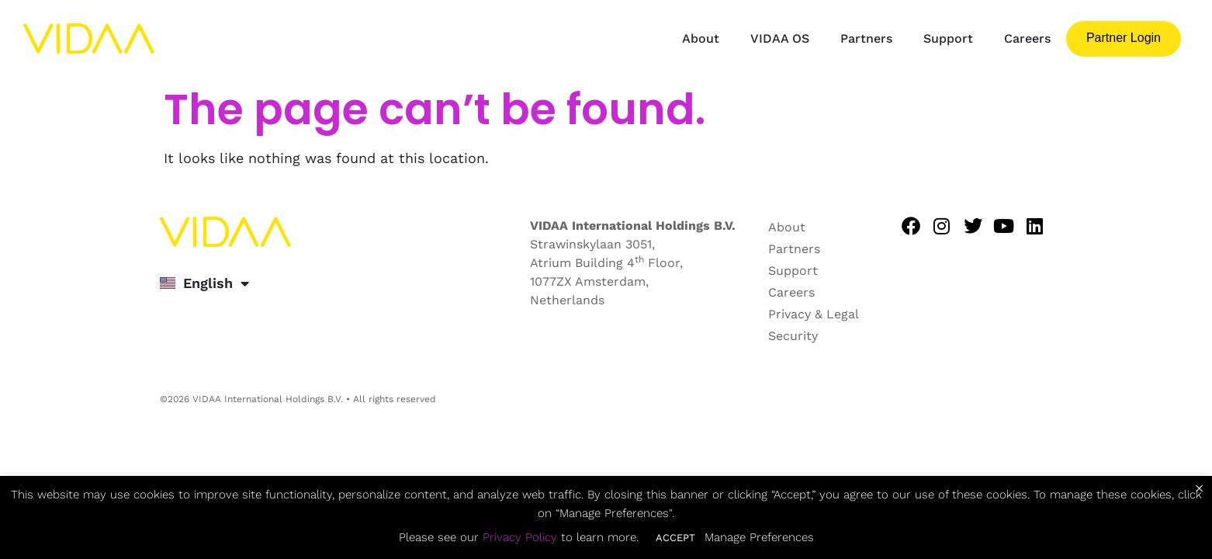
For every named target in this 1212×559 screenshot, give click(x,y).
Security (793, 335)
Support (948, 38)
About (700, 38)
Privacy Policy (520, 537)
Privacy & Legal (813, 314)
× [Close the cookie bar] (1199, 488)
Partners (866, 38)
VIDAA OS (779, 38)
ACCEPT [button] (675, 537)
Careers (1027, 38)
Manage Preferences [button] (759, 537)
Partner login (1123, 37)
